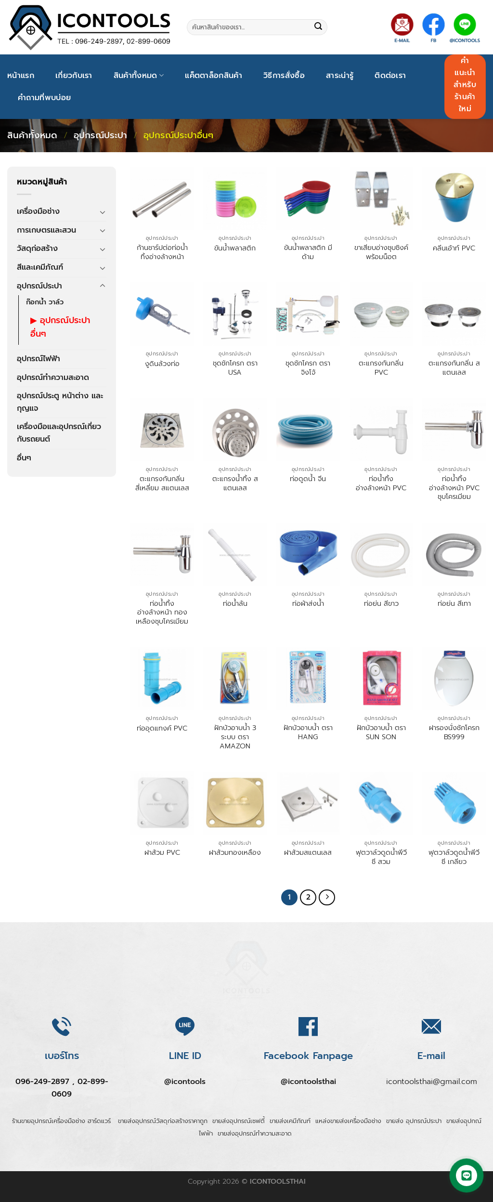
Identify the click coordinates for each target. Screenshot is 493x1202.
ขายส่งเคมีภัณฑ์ (290, 1128)
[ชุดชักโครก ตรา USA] (235, 314)
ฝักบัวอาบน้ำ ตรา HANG (308, 732)
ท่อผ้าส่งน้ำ (308, 603)
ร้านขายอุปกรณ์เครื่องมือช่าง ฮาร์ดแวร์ (62, 1128)
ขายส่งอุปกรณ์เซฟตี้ (238, 1128)
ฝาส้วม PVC (162, 852)
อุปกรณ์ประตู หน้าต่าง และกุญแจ (60, 402)
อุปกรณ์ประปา (100, 135)
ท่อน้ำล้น (235, 603)
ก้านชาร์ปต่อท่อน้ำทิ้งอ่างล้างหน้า (162, 252)
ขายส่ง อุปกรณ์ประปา (413, 1128)
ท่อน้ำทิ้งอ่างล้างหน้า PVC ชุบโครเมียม (454, 487)
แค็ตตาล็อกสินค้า (213, 75)
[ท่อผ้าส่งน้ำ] (308, 554)
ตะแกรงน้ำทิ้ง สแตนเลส (235, 483)
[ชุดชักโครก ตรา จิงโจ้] (308, 314)
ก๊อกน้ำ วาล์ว (45, 302)
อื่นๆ (24, 458)
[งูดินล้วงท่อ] (162, 314)
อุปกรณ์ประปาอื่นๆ (60, 327)
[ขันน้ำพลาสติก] (235, 198)
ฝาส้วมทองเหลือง (235, 852)
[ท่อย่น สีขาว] (381, 554)
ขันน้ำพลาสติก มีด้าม (308, 252)
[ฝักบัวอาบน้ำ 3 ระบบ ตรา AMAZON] (235, 678)
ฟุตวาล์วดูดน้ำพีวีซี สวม (381, 857)
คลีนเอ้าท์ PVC (454, 248)
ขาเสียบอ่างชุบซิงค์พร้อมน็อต (381, 252)
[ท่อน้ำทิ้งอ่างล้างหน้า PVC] (381, 429)
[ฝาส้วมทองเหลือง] (235, 803)
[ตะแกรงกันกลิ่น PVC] (381, 314)
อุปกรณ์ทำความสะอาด (53, 377)
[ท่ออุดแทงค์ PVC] (162, 678)
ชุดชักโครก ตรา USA (235, 368)
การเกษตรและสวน (46, 230)
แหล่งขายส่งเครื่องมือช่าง (348, 1128)
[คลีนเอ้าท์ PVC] (454, 198)
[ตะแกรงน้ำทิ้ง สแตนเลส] (235, 429)
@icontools (185, 1089)
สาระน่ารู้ (339, 75)
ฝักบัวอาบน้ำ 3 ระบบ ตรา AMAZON (235, 736)
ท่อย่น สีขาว (381, 603)
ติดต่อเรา (390, 75)
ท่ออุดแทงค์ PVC (162, 728)
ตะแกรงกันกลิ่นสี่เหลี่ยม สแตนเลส (162, 483)
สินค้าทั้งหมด (139, 75)
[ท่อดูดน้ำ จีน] (308, 429)
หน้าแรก (20, 75)
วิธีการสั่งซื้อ (284, 75)
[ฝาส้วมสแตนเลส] (308, 803)
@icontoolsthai (308, 1089)
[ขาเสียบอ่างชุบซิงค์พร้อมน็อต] (381, 198)
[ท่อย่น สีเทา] (454, 554)
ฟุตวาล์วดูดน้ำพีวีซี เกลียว (454, 857)
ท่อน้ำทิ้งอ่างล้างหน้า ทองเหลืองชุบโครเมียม (162, 612)
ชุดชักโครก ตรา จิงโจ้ (307, 368)
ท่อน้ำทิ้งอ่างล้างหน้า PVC (381, 483)
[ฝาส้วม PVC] (162, 803)
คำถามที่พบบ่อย (44, 98)
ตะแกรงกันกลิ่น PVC (381, 368)
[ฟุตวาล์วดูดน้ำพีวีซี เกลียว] (454, 803)
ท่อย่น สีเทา (454, 603)
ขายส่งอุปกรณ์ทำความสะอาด (255, 1140)
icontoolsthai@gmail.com (431, 1089)
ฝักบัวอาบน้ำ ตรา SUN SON (381, 732)
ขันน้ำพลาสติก (235, 248)
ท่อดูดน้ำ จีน (308, 478)
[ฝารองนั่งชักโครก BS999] (454, 678)
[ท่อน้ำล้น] (235, 554)
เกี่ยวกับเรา (73, 75)
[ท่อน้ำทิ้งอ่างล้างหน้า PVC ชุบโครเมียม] (454, 429)
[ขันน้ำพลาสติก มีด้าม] (308, 198)
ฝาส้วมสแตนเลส (308, 852)
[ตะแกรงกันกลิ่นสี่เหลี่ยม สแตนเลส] (162, 429)
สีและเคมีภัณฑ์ (40, 267)
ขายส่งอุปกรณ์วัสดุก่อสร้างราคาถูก (163, 1128)
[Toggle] (102, 212)
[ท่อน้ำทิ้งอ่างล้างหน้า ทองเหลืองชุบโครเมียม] (162, 554)
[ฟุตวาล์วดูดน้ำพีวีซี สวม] (381, 803)
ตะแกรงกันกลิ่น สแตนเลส (454, 368)
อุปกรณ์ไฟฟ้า (38, 359)
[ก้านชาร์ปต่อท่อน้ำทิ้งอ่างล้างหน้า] (162, 198)
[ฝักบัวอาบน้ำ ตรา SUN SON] (381, 678)
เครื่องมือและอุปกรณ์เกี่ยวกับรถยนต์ (59, 433)
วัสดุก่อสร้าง (37, 248)
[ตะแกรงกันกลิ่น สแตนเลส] (454, 314)
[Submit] (318, 27)
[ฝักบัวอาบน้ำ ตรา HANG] (308, 678)
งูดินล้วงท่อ (162, 363)
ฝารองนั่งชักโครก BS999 (454, 732)
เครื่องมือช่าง (38, 211)
